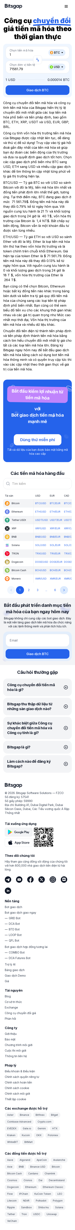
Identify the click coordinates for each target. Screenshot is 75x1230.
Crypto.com (44, 1121)
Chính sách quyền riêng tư (22, 1076)
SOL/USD (40, 545)
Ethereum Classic (53, 1187)
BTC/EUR (55, 503)
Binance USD (37, 1166)
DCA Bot (14, 923)
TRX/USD (40, 553)
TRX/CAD (69, 553)
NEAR (26, 1200)
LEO (59, 1193)
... (46, 590)
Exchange (11, 1007)
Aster (10, 1114)
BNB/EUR (55, 536)
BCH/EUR (55, 570)
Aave (10, 1159)
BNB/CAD (69, 536)
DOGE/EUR (56, 561)
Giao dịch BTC (37, 90)
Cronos (28, 1180)
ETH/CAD (69, 511)
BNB (21, 1166)
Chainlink (50, 1173)
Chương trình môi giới (18, 1045)
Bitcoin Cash (14, 1173)
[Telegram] (8, 879)
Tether (11, 1214)
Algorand (25, 1159)
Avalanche (59, 1159)
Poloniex (53, 1135)
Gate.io (27, 1128)
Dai (40, 1180)
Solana (59, 1207)
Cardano (33, 1173)
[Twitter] (41, 879)
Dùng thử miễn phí (37, 439)
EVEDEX (11, 1128)
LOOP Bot (15, 935)
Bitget (54, 1114)
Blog (8, 996)
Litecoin (12, 1200)
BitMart (28, 1141)
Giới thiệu (11, 1033)
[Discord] (64, 879)
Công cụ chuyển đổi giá (20, 1013)
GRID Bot (14, 918)
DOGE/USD (41, 561)
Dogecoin (13, 1187)
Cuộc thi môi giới (15, 1050)
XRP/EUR (55, 528)
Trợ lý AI (10, 964)
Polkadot (41, 1200)
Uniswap (52, 1214)
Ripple (11, 1207)
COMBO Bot (17, 952)
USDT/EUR (56, 520)
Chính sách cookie (17, 1088)
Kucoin (26, 1135)
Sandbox (26, 1207)
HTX (54, 1128)
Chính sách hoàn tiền (18, 1082)
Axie (9, 1166)
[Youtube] (19, 879)
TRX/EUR (55, 553)
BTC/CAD (69, 503)
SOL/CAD (69, 545)
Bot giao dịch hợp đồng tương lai (26, 947)
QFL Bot (14, 940)
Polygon (58, 1200)
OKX (38, 1135)
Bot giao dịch (13, 907)
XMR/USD (41, 578)
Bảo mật (10, 1039)
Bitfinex (40, 1114)
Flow (10, 1193)
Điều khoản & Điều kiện (20, 1071)
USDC (36, 1214)
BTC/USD (40, 503)
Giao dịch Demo (15, 975)
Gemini (42, 1128)
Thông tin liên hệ (16, 1056)
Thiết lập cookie (15, 1099)
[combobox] (37, 483)
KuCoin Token (42, 1193)
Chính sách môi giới (17, 1093)
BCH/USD (40, 570)
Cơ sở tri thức (13, 1002)
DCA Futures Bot (19, 958)
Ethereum (30, 1187)
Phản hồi (10, 1018)
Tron (24, 1214)
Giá (7, 981)
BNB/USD (40, 536)
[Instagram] (53, 879)
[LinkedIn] (8, 891)
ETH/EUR (55, 511)
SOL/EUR (55, 545)
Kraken (11, 1135)
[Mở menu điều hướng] (66, 6)
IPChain (23, 1193)
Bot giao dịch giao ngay (20, 912)
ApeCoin (42, 1159)
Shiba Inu (43, 1207)
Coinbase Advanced (19, 1121)
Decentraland (57, 1180)
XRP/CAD (69, 528)
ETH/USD (40, 511)
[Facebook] (30, 879)
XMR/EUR (55, 578)
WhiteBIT (12, 1141)
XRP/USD (40, 528)
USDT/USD (41, 520)
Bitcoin (56, 1166)
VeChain (12, 1220)
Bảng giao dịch (15, 970)
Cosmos (12, 1180)
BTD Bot (14, 929)
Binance (24, 1114)
